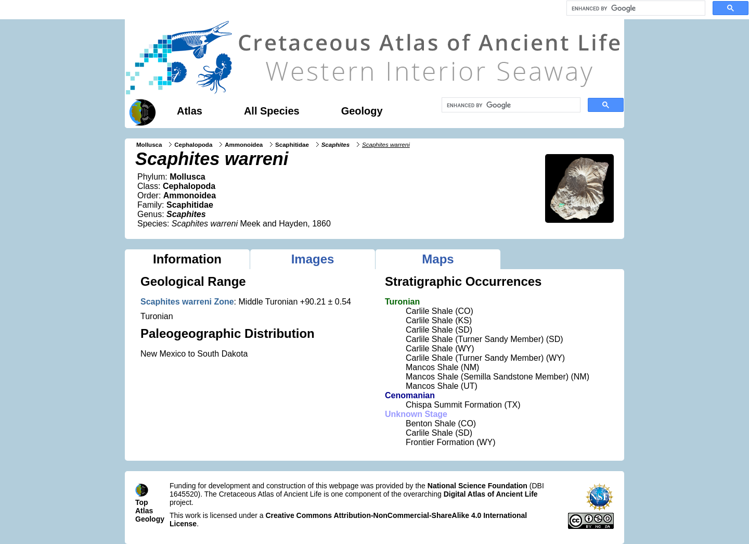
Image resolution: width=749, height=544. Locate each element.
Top (141, 502)
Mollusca (149, 145)
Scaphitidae (292, 145)
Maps (438, 259)
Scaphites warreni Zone (187, 301)
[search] (635, 8)
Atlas (189, 111)
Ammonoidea (244, 145)
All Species (272, 111)
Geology (362, 111)
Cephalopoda (193, 145)
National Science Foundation (477, 486)
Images (312, 259)
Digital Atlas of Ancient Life (491, 494)
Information (187, 259)
